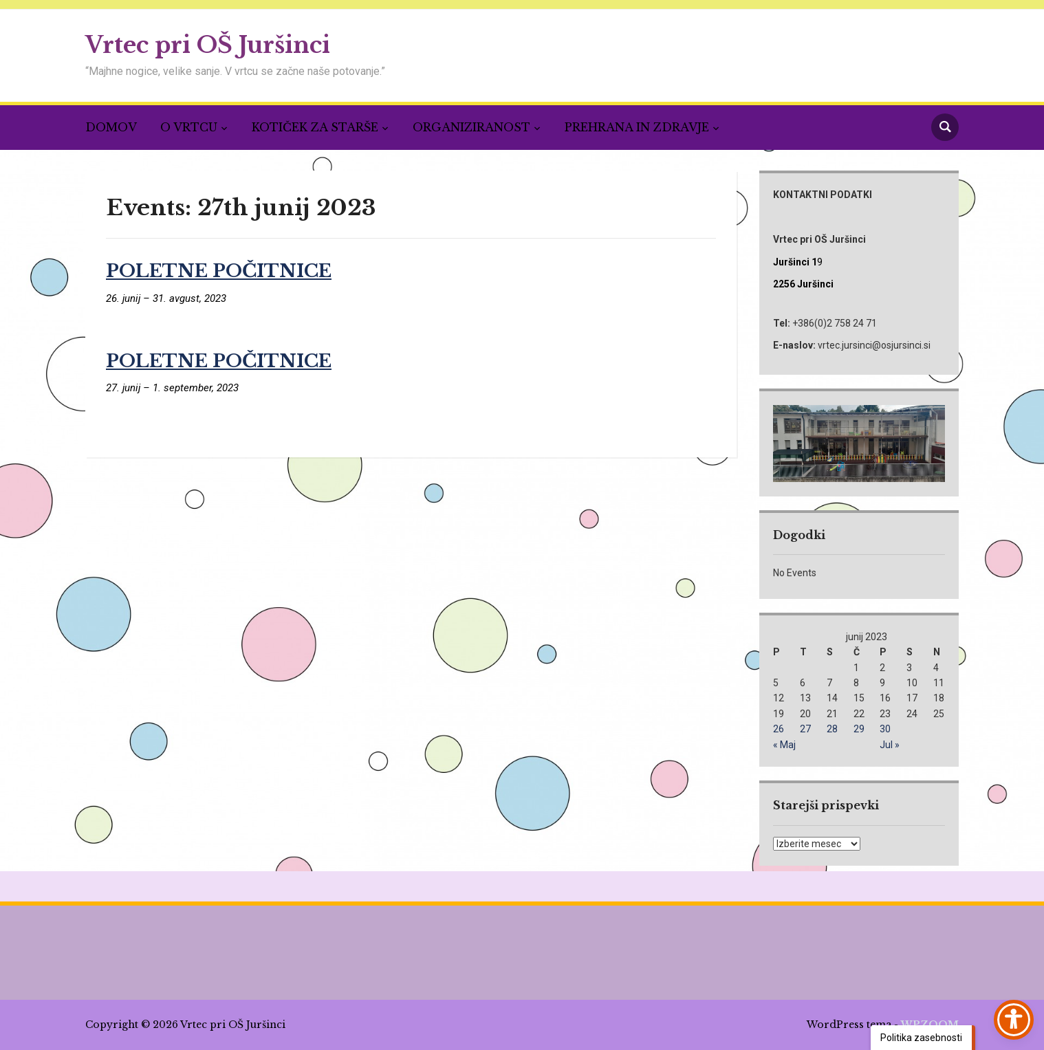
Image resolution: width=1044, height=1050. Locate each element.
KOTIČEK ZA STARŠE (315, 127)
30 (885, 728)
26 (778, 728)
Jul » (890, 744)
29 (858, 728)
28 (832, 728)
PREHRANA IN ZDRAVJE (637, 127)
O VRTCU (188, 127)
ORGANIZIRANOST (471, 127)
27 (805, 728)
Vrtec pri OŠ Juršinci (207, 45)
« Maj (784, 744)
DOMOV (111, 127)
